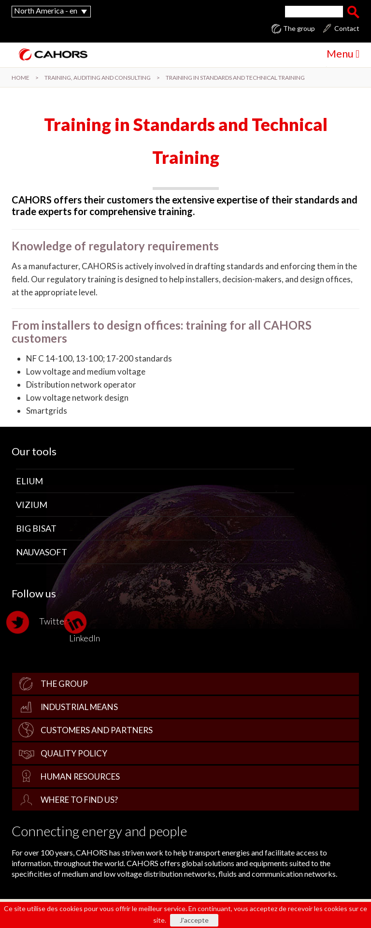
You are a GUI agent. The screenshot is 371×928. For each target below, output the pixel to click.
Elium (29, 481)
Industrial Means (79, 707)
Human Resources (80, 776)
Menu (343, 53)
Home (20, 77)
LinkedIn (84, 626)
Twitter (40, 622)
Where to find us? (79, 800)
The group (299, 28)
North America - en (45, 10)
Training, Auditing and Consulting (97, 77)
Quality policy (74, 753)
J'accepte (194, 920)
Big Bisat (36, 528)
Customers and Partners (97, 730)
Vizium (31, 504)
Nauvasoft (41, 552)
